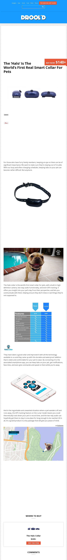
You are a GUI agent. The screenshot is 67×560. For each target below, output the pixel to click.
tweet (6, 114)
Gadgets (14, 3)
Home (23, 3)
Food (27, 3)
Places (36, 3)
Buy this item (33, 543)
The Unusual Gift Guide (48, 3)
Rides (31, 3)
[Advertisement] (35, 43)
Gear (19, 3)
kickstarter (60, 425)
